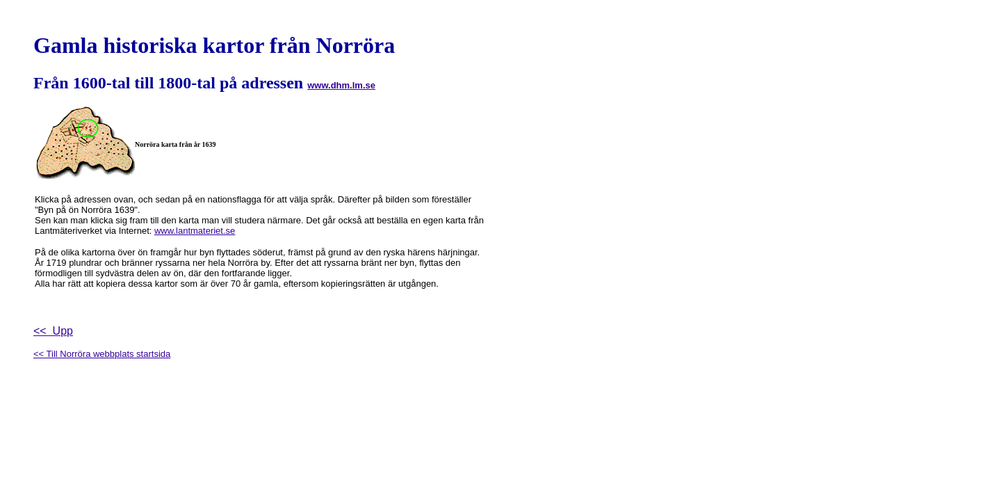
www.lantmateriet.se (194, 230)
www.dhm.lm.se (341, 85)
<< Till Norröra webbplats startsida (101, 354)
